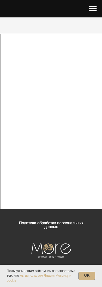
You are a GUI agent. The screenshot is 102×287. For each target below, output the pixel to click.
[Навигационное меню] (93, 8)
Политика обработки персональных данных (51, 225)
